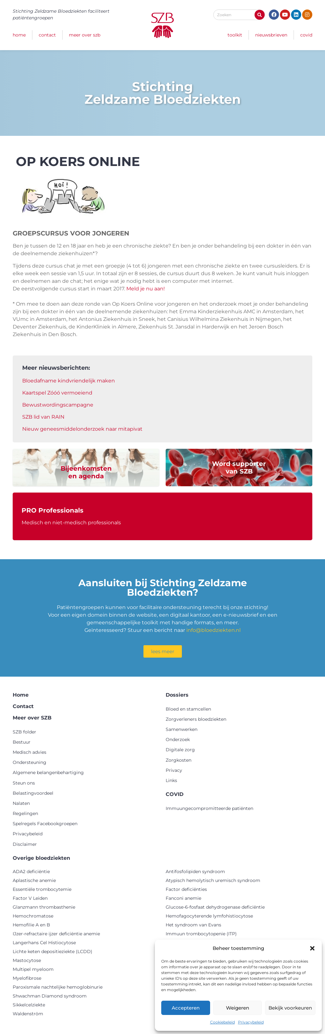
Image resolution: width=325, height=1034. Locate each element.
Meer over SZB (84, 35)
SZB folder (24, 732)
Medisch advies (29, 752)
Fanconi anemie (183, 898)
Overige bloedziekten (41, 858)
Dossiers (177, 695)
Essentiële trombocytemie (42, 889)
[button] (312, 948)
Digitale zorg (180, 749)
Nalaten (21, 803)
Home (19, 35)
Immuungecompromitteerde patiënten (209, 808)
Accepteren (186, 1008)
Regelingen (25, 813)
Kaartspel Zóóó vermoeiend (57, 393)
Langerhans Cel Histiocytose (44, 942)
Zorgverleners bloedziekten (196, 719)
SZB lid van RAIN (43, 417)
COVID (306, 35)
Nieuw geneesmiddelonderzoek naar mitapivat (82, 429)
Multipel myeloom (33, 969)
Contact (47, 35)
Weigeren (237, 1008)
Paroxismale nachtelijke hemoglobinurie (58, 987)
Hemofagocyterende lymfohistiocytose (209, 916)
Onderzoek (178, 739)
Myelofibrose (27, 978)
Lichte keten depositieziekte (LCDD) (52, 951)
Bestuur (21, 742)
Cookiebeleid (222, 1022)
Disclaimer (25, 844)
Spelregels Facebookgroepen (45, 823)
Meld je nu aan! (145, 289)
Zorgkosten (178, 760)
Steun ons (24, 783)
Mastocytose (27, 960)
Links (171, 780)
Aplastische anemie (34, 880)
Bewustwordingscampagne (57, 405)
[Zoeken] (260, 15)
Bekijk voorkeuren (290, 1008)
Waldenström (28, 1014)
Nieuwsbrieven (271, 35)
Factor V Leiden (30, 898)
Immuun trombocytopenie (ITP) (201, 934)
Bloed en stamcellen (188, 709)
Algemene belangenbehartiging (48, 772)
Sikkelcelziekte (29, 1005)
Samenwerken (181, 729)
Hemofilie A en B (31, 925)
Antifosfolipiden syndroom (195, 871)
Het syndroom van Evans (193, 925)
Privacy (174, 770)
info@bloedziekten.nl (213, 630)
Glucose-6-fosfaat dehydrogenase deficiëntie (215, 907)
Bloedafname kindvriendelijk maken (68, 381)
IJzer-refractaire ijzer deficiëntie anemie (56, 934)
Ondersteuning (29, 762)
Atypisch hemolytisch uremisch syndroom (213, 880)
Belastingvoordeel (33, 793)
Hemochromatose (33, 916)
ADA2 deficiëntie (31, 871)
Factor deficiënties (186, 889)
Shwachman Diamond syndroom (50, 996)
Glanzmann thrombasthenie (44, 907)
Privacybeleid (251, 1022)
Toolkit (235, 35)
